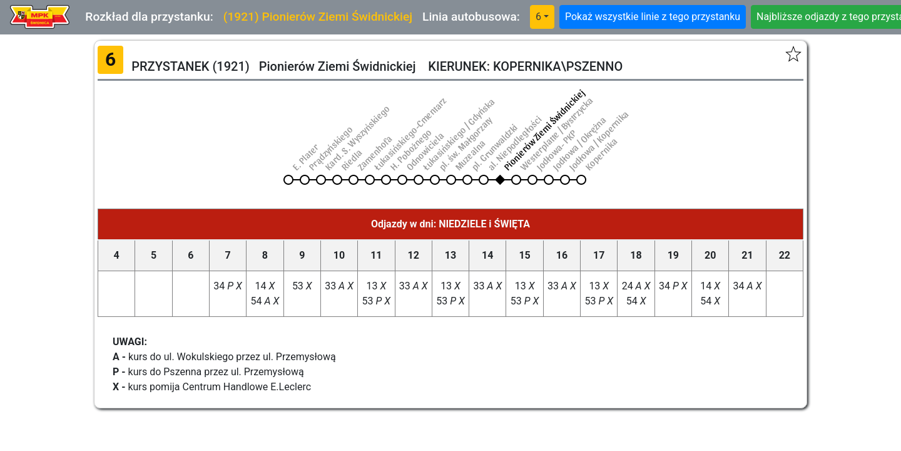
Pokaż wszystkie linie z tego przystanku (652, 17)
